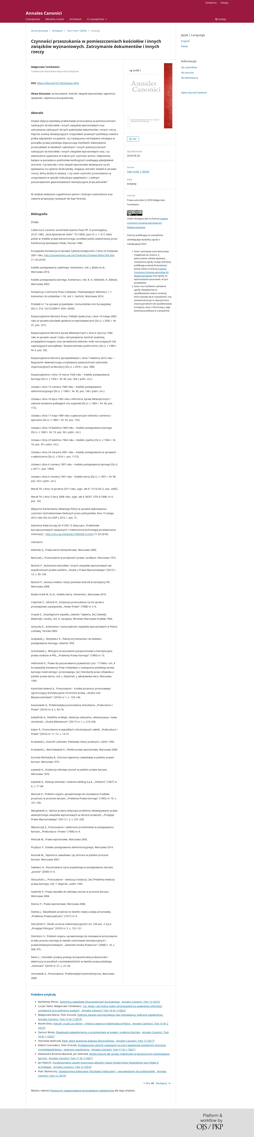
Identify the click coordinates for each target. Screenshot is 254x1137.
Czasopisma (33, 19)
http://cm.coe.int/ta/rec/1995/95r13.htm (69, 534)
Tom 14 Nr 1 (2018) (77, 30)
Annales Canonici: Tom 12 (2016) (141, 1001)
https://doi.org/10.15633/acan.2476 (58, 83)
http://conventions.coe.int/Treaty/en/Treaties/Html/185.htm (79, 255)
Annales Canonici (44, 13)
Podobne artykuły (43, 994)
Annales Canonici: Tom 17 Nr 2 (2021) (71, 1058)
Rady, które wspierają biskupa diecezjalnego (88, 1040)
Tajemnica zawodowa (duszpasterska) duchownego (90, 1001)
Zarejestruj (211, 2)
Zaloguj (224, 2)
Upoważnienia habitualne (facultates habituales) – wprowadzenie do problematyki (107, 1071)
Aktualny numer (54, 19)
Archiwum (75, 19)
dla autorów (187, 72)
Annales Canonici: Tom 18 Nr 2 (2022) (104, 1010)
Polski (184, 46)
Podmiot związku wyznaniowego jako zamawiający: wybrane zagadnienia (120, 1014)
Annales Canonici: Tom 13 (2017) (135, 1040)
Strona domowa (39, 30)
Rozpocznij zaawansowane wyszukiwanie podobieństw (82, 1090)
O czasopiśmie (96, 19)
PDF (134, 139)
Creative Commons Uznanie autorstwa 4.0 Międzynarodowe (147, 223)
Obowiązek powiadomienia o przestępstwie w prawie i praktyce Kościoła (98, 1032)
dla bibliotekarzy (189, 77)
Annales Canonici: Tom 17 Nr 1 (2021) (113, 1049)
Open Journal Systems (194, 92)
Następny (161, 1083)
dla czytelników (189, 67)
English (185, 41)
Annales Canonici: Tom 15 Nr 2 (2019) (60, 1019)
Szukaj (220, 19)
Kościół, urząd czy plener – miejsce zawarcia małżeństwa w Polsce (92, 1023)
